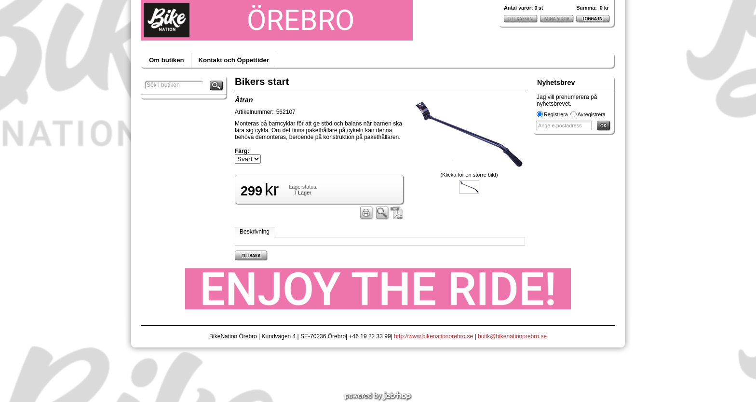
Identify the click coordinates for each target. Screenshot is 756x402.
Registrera (556, 114)
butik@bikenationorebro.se (512, 336)
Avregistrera (592, 114)
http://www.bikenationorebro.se (433, 336)
